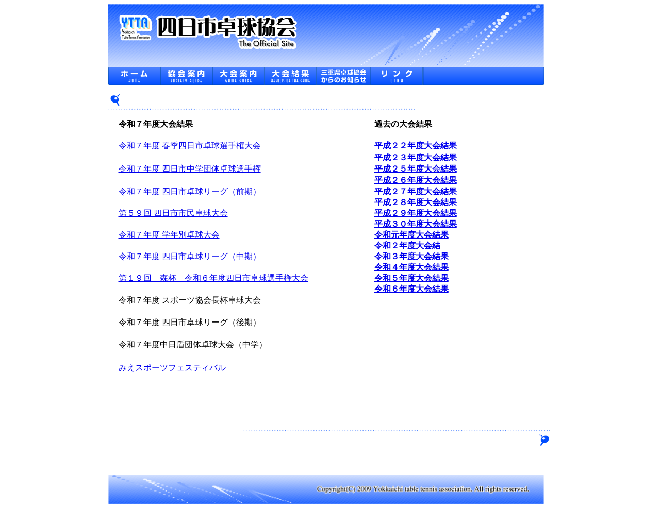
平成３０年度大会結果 (415, 223)
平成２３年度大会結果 (415, 157)
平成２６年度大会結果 (415, 180)
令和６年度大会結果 (411, 288)
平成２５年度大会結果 (415, 168)
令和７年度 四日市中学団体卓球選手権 (190, 168)
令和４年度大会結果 (411, 267)
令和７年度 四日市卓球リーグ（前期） (190, 191)
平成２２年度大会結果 (415, 145)
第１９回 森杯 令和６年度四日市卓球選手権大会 (213, 278)
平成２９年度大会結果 (415, 213)
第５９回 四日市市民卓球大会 (173, 213)
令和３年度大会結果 (411, 256)
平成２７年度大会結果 (415, 191)
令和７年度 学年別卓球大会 (169, 234)
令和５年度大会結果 (411, 278)
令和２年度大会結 (407, 245)
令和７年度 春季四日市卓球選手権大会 (190, 145)
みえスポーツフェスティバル (172, 367)
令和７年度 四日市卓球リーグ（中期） (190, 256)
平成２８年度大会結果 (415, 202)
